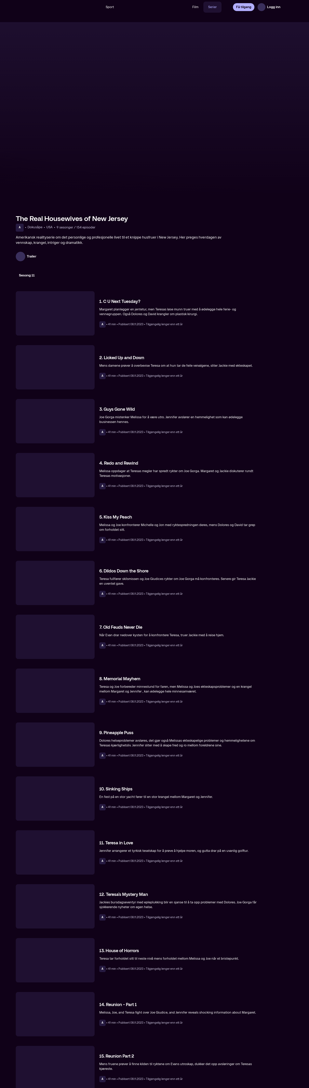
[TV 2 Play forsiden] (45, 7)
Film (195, 7)
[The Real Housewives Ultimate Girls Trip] (260, 1059)
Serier (212, 7)
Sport (110, 7)
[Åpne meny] (287, 7)
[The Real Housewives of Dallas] (190, 1059)
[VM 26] (153, 7)
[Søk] (95, 7)
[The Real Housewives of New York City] (49, 1059)
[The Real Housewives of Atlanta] (119, 1059)
